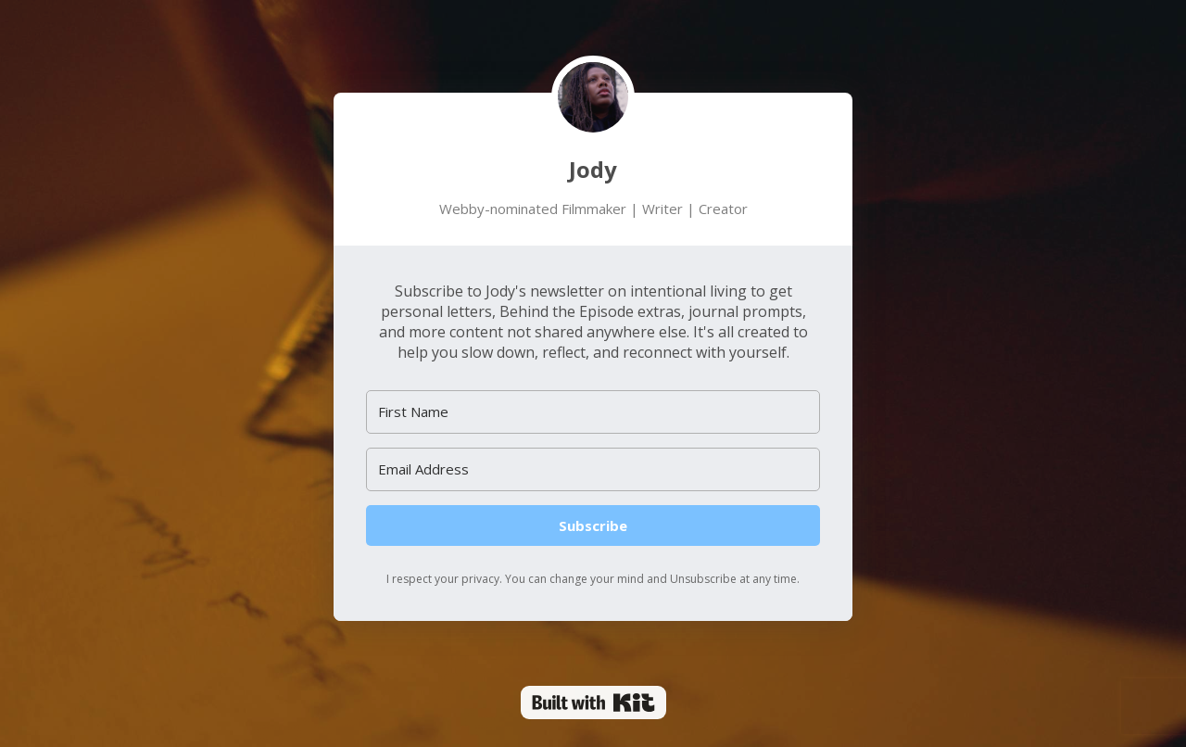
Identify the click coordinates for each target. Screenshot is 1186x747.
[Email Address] (593, 469)
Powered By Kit (593, 702)
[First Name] (593, 412)
